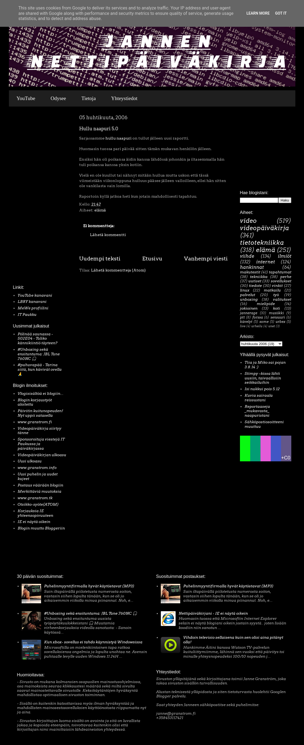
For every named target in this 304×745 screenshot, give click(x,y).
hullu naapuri (118, 138)
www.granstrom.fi (35, 422)
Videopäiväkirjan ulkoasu (42, 455)
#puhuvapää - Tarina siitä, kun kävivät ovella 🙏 (40, 369)
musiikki (276, 313)
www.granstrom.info (37, 467)
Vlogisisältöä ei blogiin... (41, 393)
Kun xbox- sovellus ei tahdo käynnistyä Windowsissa (93, 642)
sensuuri (277, 317)
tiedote (255, 285)
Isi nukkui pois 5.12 (262, 389)
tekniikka (259, 276)
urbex (280, 322)
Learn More (258, 13)
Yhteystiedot (124, 98)
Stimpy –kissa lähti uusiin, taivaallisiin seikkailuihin (263, 378)
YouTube (25, 98)
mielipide (266, 304)
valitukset (282, 299)
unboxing (249, 299)
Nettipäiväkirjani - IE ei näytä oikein (213, 613)
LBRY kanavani (32, 301)
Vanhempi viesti (206, 258)
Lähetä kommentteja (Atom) (118, 270)
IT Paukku (27, 314)
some (264, 322)
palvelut (247, 295)
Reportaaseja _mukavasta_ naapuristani (257, 411)
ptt (242, 317)
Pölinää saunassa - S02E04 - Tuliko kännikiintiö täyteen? (38, 338)
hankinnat (252, 267)
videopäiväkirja (264, 228)
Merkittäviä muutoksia (39, 491)
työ (276, 295)
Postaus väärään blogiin (40, 485)
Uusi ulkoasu (30, 461)
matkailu (272, 290)
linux (244, 290)
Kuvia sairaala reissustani (259, 397)
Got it (281, 13)
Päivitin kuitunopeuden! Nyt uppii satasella (40, 413)
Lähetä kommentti (108, 235)
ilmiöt (284, 256)
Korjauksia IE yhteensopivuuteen (35, 513)
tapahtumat (280, 272)
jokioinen (249, 308)
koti (276, 308)
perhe (285, 276)
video (248, 220)
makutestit (250, 272)
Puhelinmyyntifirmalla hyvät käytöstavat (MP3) (89, 586)
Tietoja (88, 98)
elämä (100, 210)
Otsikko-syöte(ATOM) (38, 504)
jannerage (248, 313)
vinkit (277, 285)
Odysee (58, 98)
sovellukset (281, 281)
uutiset (254, 281)
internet (265, 261)
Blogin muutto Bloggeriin (41, 528)
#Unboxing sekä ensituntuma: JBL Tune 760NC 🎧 (39, 354)
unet (271, 326)
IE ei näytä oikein (34, 521)
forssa (257, 317)
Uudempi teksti (100, 258)
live (242, 326)
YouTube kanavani (35, 295)
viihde (247, 256)
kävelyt (246, 322)
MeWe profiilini (33, 308)
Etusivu (152, 258)
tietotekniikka (262, 242)
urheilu (256, 326)
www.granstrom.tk (35, 498)
